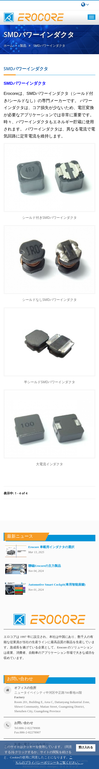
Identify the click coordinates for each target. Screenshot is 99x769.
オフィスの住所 (25, 688)
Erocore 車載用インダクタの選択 (51, 547)
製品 (23, 46)
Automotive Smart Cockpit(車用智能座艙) (56, 584)
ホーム (8, 46)
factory (19, 697)
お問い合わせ (23, 723)
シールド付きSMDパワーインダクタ (49, 217)
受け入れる (85, 747)
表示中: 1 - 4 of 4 (16, 493)
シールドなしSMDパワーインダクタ (49, 299)
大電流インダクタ (49, 464)
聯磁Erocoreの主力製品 (44, 566)
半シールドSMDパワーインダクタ (49, 382)
